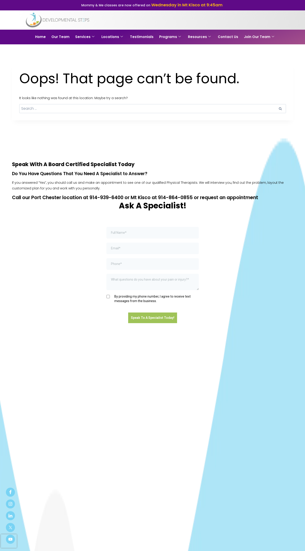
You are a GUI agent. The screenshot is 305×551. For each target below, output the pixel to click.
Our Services (97, 422)
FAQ (188, 422)
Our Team (60, 36)
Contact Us (228, 36)
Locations (112, 36)
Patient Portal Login (112, 543)
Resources (199, 36)
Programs (170, 36)
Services (84, 36)
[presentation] (9, 541)
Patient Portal (152, 422)
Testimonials (142, 36)
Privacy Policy (144, 543)
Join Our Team (259, 36)
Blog (175, 422)
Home (40, 36)
